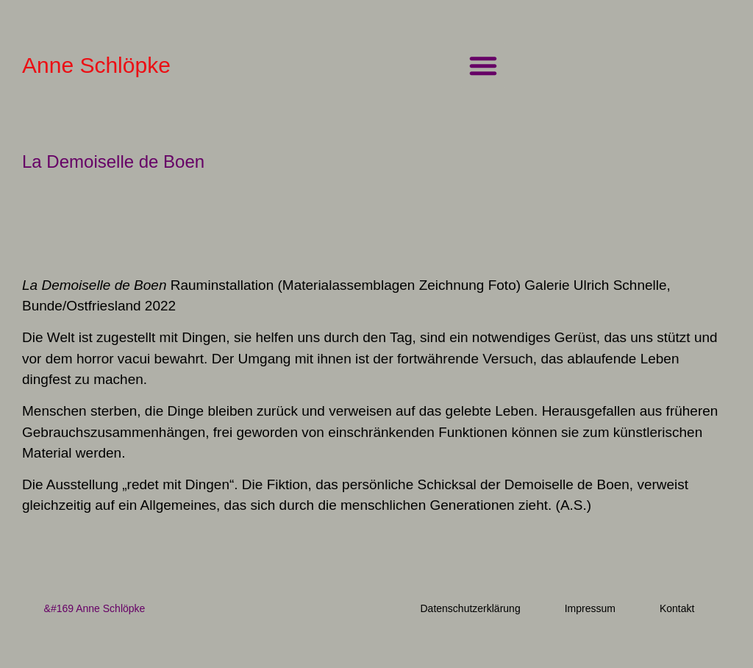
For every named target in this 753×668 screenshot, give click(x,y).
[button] (483, 65)
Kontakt (677, 608)
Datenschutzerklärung (470, 608)
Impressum (590, 608)
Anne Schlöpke (96, 65)
